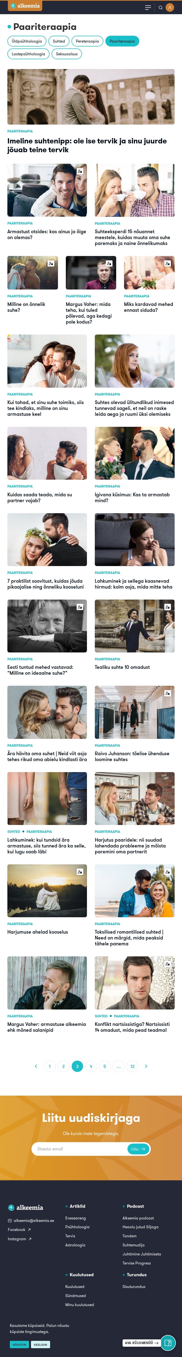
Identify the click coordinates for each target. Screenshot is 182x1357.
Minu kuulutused (79, 1304)
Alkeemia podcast (138, 1218)
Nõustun (19, 1344)
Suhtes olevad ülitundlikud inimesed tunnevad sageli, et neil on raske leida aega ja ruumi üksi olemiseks (134, 408)
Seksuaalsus (67, 53)
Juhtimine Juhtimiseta (142, 1254)
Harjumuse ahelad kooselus (37, 932)
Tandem (130, 1235)
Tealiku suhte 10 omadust (122, 667)
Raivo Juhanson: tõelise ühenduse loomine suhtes (132, 756)
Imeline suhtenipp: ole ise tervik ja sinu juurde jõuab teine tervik (87, 145)
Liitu (138, 1149)
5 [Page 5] (104, 1066)
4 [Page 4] (91, 1066)
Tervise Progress (137, 1263)
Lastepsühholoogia (28, 53)
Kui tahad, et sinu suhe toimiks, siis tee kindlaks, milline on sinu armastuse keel (45, 408)
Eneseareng (75, 1218)
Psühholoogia (77, 1226)
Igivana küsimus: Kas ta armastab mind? (132, 497)
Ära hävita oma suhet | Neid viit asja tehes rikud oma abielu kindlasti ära (47, 756)
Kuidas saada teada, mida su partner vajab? (39, 497)
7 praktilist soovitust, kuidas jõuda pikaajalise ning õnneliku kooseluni (45, 584)
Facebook (19, 1229)
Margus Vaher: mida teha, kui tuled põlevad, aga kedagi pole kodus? (89, 313)
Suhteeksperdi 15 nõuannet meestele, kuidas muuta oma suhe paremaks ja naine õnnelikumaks (132, 237)
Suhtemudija (134, 1244)
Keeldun (40, 1344)
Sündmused (75, 1295)
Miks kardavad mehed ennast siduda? (148, 307)
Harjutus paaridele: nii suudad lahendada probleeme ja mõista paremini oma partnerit (130, 846)
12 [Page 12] (132, 1066)
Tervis (70, 1235)
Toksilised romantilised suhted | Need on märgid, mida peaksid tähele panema (129, 938)
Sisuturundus (134, 1286)
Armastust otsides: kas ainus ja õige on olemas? (46, 234)
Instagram (20, 1238)
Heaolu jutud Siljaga (141, 1226)
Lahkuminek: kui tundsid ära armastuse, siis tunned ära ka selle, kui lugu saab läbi (46, 846)
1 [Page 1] (50, 1066)
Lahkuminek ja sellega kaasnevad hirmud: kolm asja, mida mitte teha (133, 584)
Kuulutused (74, 1286)
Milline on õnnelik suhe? (26, 307)
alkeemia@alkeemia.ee (31, 1220)
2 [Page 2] (63, 1066)
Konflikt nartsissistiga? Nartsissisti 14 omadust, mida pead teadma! (132, 1027)
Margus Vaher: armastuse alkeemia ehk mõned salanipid (46, 1027)
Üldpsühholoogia (27, 41)
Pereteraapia (87, 41)
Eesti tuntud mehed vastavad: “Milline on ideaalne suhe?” (40, 670)
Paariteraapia (122, 41)
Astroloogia (75, 1244)
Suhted (59, 41)
